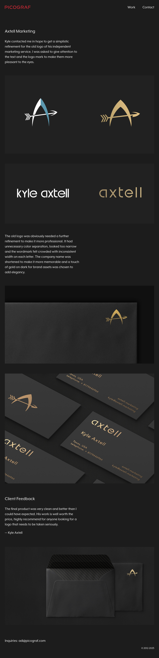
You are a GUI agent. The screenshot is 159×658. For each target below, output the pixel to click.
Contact (148, 7)
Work (131, 7)
